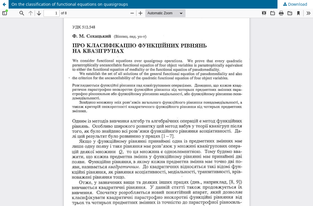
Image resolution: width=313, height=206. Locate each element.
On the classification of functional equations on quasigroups (69, 4)
